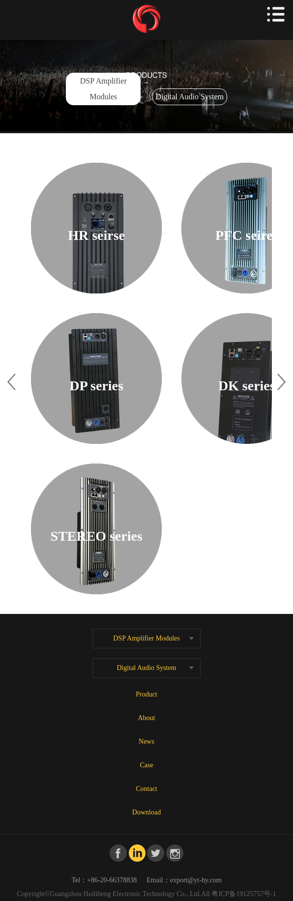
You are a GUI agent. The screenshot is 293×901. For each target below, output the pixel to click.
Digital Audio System (189, 96)
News (146, 741)
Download (146, 812)
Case (146, 765)
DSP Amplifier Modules (103, 89)
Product (146, 694)
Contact (146, 788)
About (146, 718)
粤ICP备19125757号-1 (243, 894)
